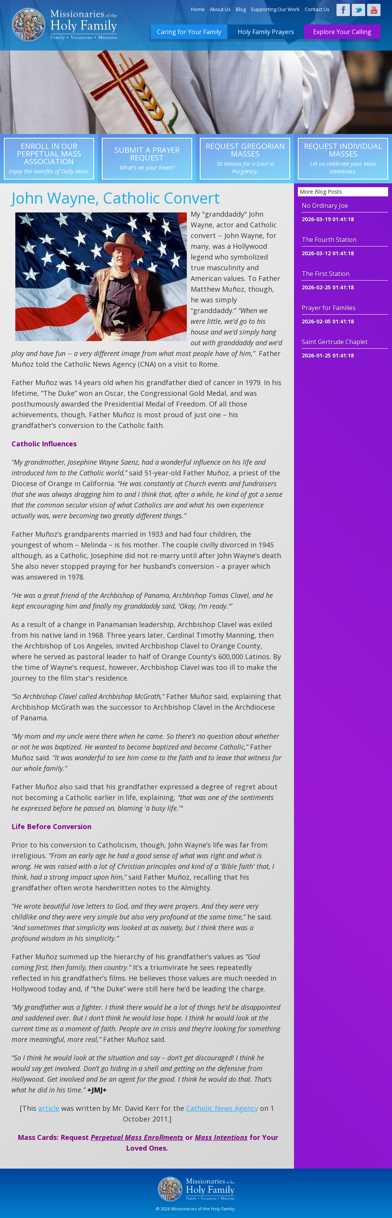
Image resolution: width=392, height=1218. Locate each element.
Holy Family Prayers (266, 32)
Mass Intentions (221, 1137)
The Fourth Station (329, 239)
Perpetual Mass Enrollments (137, 1137)
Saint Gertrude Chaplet (335, 342)
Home (198, 9)
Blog (241, 9)
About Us (220, 9)
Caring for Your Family (189, 32)
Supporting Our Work (275, 9)
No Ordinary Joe (325, 205)
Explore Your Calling (342, 32)
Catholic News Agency (222, 1108)
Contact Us (317, 9)
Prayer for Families (329, 308)
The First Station (326, 273)
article (48, 1108)
